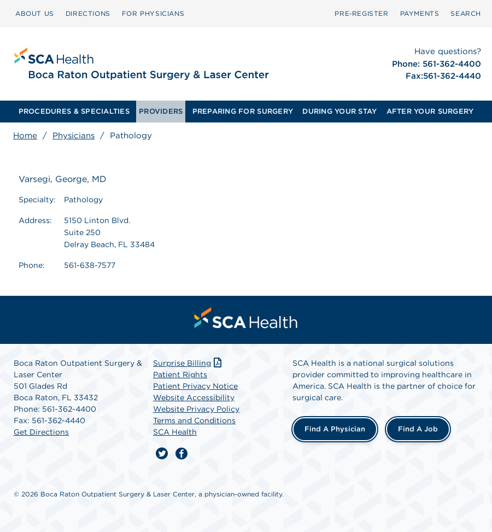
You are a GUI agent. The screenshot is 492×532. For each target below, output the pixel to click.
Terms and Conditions (194, 420)
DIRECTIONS (88, 13)
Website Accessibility (194, 397)
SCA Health (175, 432)
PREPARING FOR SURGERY (242, 111)
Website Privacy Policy (196, 409)
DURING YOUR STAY (339, 111)
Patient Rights (180, 374)
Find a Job (418, 429)
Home (25, 136)
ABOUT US (34, 13)
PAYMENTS (420, 13)
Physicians (73, 136)
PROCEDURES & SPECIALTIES (74, 111)
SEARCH (465, 13)
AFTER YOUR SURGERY (430, 111)
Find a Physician (334, 429)
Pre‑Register (361, 13)
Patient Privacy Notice (195, 386)
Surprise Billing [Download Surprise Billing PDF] (188, 363)
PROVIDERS (161, 111)
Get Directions (41, 432)
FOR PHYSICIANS (153, 13)
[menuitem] (34, 13)
